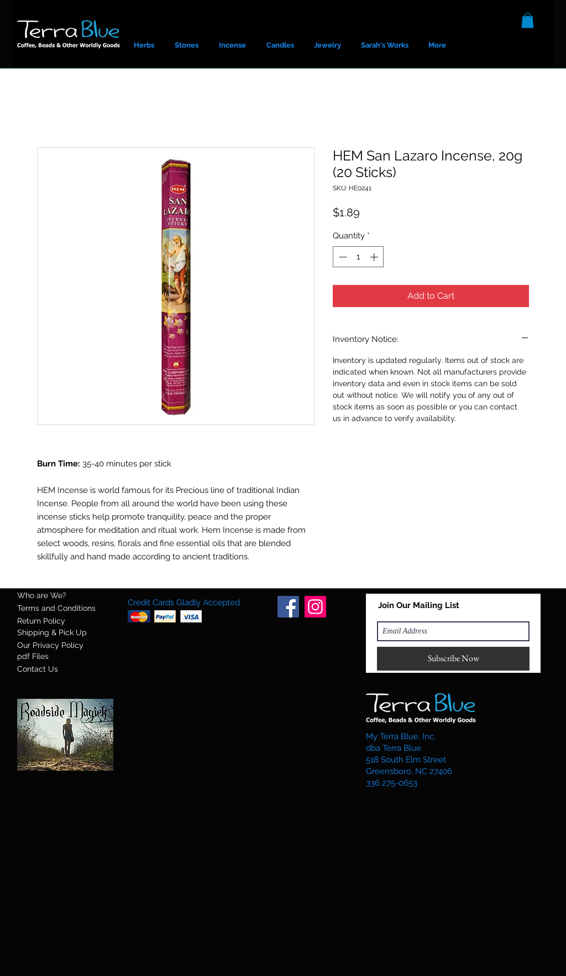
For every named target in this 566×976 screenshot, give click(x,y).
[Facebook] (288, 606)
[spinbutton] (358, 257)
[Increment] (375, 257)
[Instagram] (315, 606)
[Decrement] (341, 257)
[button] (527, 20)
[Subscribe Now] (453, 659)
